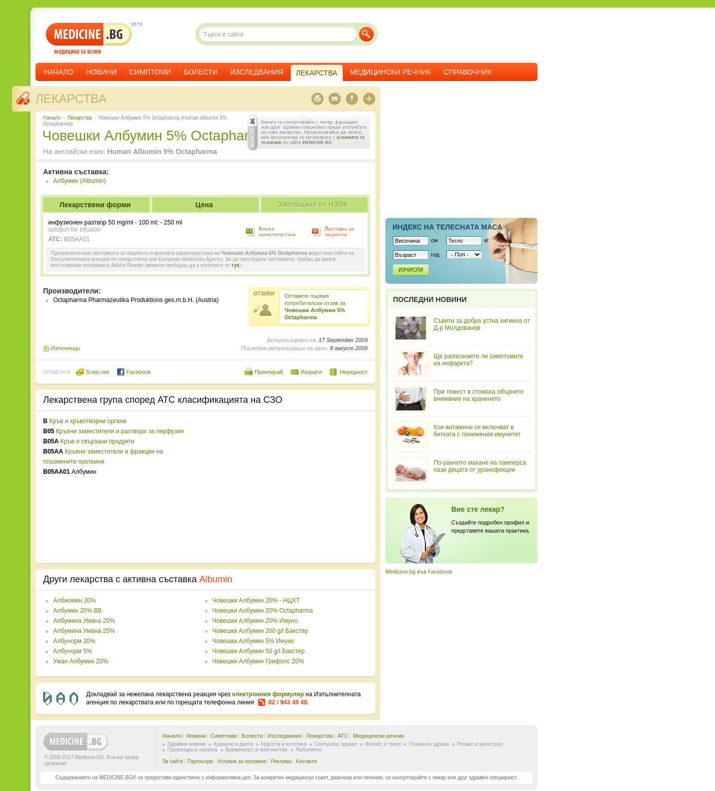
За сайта (172, 761)
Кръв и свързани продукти (97, 441)
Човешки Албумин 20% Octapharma (262, 610)
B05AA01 (77, 239)
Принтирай (269, 372)
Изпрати (311, 372)
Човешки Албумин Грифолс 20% (258, 661)
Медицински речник (390, 72)
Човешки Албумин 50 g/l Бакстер (258, 651)
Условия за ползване (241, 761)
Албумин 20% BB (77, 610)
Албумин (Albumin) (79, 180)
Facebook (134, 372)
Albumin (215, 579)
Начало (58, 72)
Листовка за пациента (339, 231)
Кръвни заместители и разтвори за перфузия (120, 431)
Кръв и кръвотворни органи (87, 421)
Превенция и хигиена (192, 749)
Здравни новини (186, 744)
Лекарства (70, 98)
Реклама (281, 761)
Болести (201, 72)
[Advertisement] (285, 487)
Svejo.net (92, 372)
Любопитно (309, 749)
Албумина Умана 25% (84, 630)
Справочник (468, 72)
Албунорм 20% (74, 641)
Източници (65, 348)
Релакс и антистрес (480, 744)
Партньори (199, 761)
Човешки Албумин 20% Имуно (255, 620)
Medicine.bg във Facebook (418, 572)
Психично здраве (429, 744)
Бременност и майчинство (257, 749)
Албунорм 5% (72, 651)
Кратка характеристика (277, 231)
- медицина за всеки (89, 39)
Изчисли (411, 270)
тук (235, 265)
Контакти (306, 761)
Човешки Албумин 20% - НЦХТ (256, 600)
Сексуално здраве (336, 744)
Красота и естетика (283, 744)
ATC (343, 736)
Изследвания (256, 72)
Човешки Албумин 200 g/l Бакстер (260, 630)
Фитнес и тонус (383, 744)
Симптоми (150, 72)
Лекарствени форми (95, 205)
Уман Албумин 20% (80, 661)
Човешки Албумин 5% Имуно (253, 641)
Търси (366, 34)
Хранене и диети (233, 744)
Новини (101, 72)
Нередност (354, 372)
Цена (203, 205)
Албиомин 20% (74, 600)
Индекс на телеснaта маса (447, 227)
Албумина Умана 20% (84, 620)
